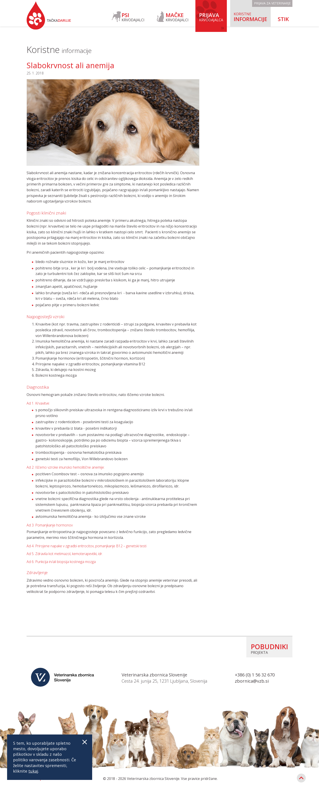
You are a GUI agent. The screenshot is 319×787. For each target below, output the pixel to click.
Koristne (59, 49)
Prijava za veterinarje (272, 3)
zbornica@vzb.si (252, 681)
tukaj (33, 771)
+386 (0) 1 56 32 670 (255, 675)
